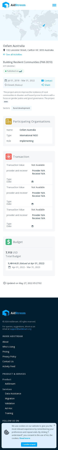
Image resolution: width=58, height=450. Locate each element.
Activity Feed (8, 366)
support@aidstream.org (20, 329)
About (5, 341)
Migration (10, 398)
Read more (24, 438)
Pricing (5, 351)
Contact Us (8, 361)
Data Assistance (13, 393)
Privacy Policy (9, 356)
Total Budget (13, 256)
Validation (10, 403)
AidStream (10, 383)
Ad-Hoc (8, 408)
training (9, 413)
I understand (29, 444)
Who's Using (8, 346)
